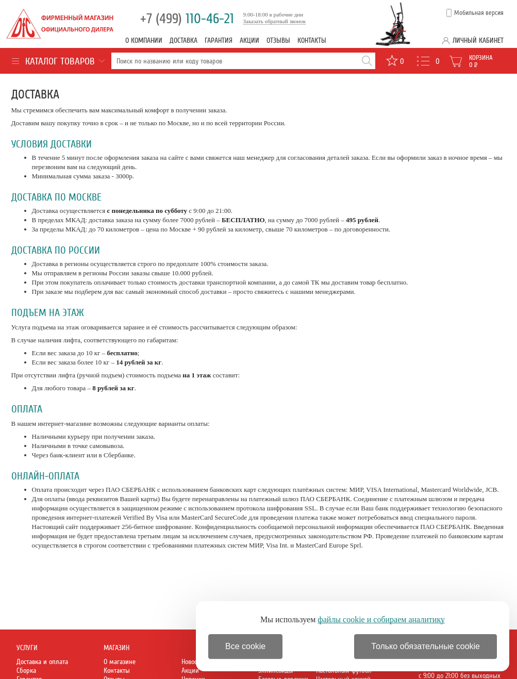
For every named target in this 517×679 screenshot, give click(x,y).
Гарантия (218, 40)
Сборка (26, 670)
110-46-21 (187, 18)
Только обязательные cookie (425, 646)
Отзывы (278, 40)
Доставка (183, 40)
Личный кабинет (478, 40)
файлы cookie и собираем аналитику (381, 619)
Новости (192, 661)
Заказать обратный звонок (274, 21)
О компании (143, 40)
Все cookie (245, 646)
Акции (249, 40)
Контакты (311, 40)
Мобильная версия (479, 13)
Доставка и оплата (42, 661)
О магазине (120, 661)
